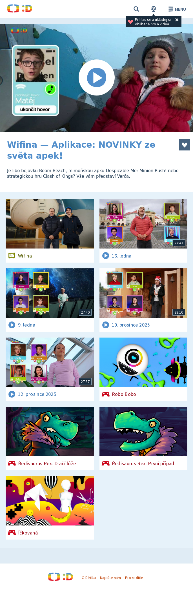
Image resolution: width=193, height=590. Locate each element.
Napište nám (110, 577)
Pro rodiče (134, 577)
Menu (176, 9)
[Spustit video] (96, 78)
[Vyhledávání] (136, 9)
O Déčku (89, 577)
